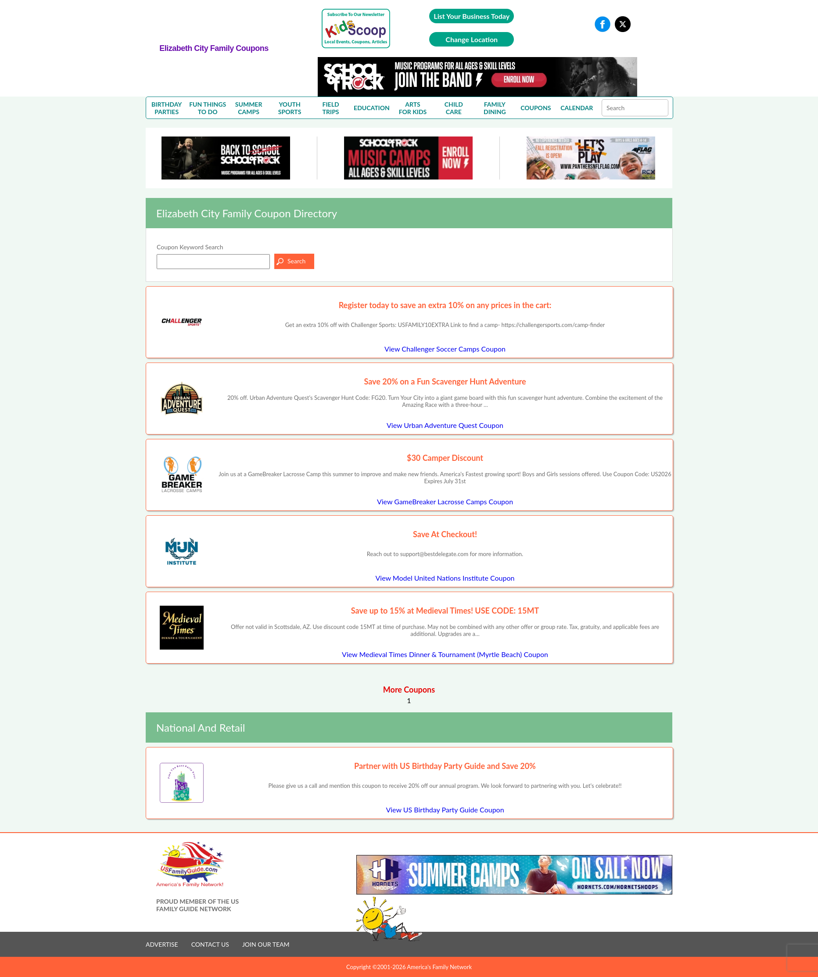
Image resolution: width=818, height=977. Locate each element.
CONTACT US (210, 944)
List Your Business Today (471, 16)
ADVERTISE (162, 944)
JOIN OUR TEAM (266, 944)
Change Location (471, 39)
